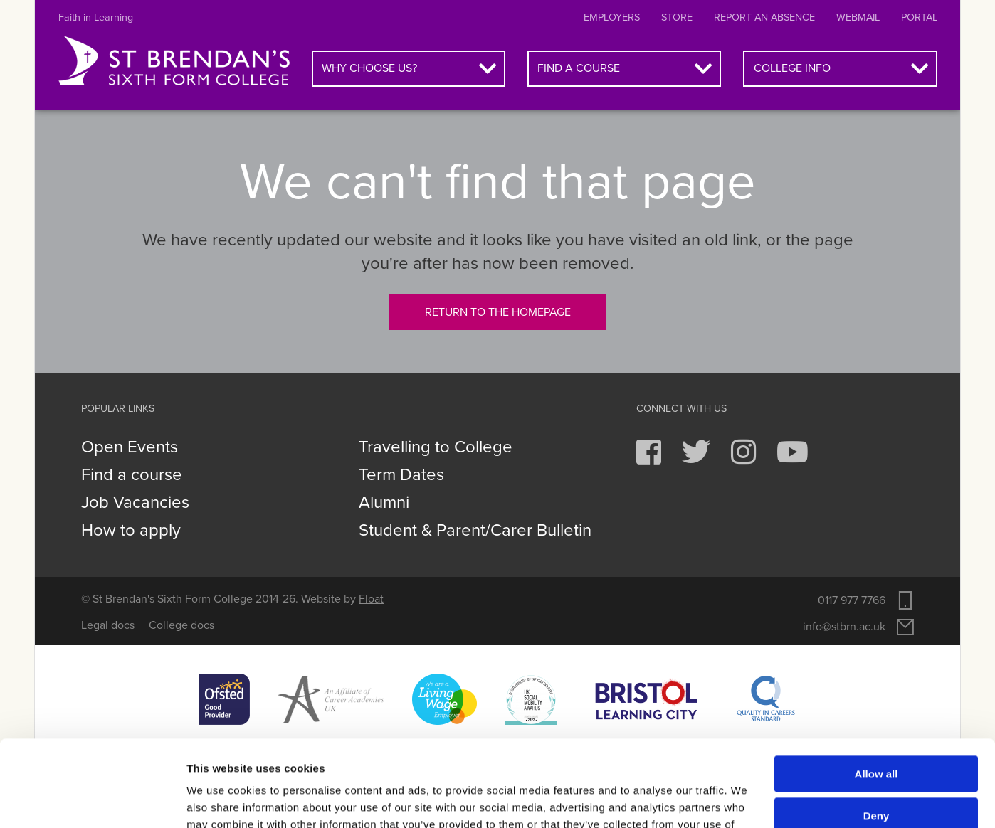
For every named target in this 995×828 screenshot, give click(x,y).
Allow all (876, 693)
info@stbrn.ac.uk (844, 627)
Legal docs (108, 625)
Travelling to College (435, 447)
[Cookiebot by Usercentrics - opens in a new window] (92, 800)
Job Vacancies (135, 503)
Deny (876, 734)
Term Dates (401, 475)
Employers (612, 17)
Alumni (384, 503)
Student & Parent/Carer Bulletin (475, 531)
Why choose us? (369, 68)
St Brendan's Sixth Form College (174, 61)
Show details (219, 800)
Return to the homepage (498, 312)
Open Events (129, 447)
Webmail (858, 17)
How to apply (131, 531)
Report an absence (764, 17)
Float (371, 599)
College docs (181, 625)
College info (792, 68)
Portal (919, 17)
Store (677, 17)
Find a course (578, 68)
